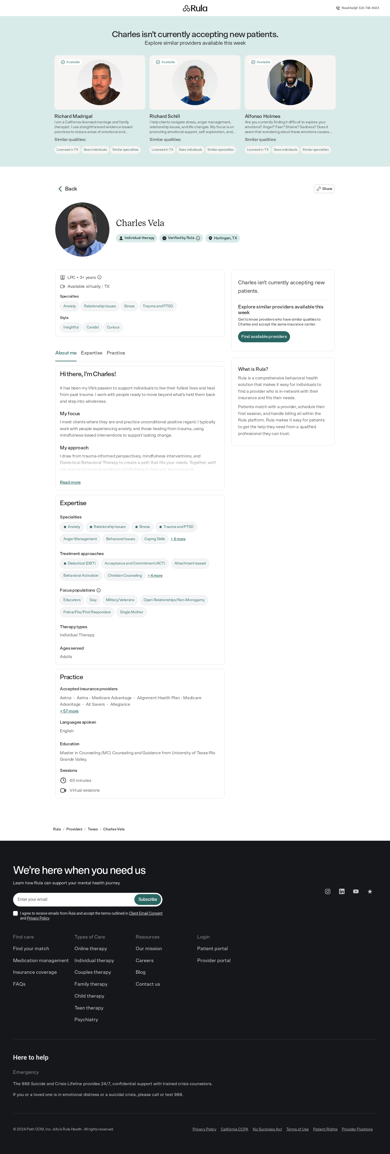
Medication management (41, 960)
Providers (74, 829)
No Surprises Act (267, 1129)
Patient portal (212, 948)
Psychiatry (86, 1019)
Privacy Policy (38, 918)
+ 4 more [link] (155, 576)
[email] (73, 899)
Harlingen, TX (225, 238)
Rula (57, 829)
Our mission (149, 948)
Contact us (148, 984)
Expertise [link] (91, 353)
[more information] (99, 590)
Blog (141, 972)
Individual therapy (94, 960)
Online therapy (90, 948)
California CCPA (234, 1129)
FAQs (19, 984)
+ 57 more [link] (69, 711)
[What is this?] (99, 277)
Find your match (31, 948)
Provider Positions (357, 1129)
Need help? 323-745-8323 (357, 8)
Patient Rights (325, 1129)
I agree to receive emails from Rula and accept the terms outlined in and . (91, 915)
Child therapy (89, 996)
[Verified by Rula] (181, 238)
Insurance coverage (35, 972)
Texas (93, 829)
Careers (145, 960)
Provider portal (213, 960)
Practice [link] (116, 353)
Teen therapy (88, 1008)
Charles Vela (114, 829)
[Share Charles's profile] (324, 189)
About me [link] (66, 353)
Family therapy (91, 984)
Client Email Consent (145, 913)
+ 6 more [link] (178, 539)
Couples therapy (92, 972)
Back (66, 189)
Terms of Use (297, 1129)
